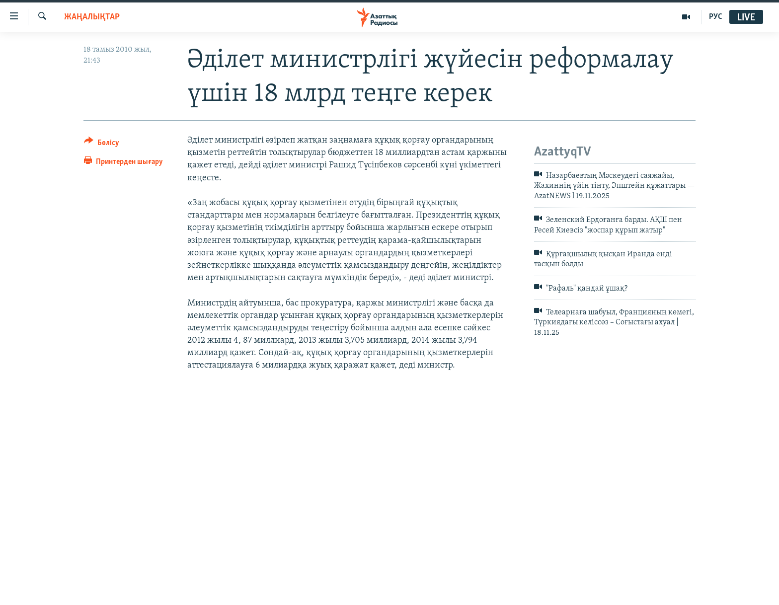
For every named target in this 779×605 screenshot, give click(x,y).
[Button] (101, 144)
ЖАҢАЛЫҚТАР (92, 17)
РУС (715, 17)
